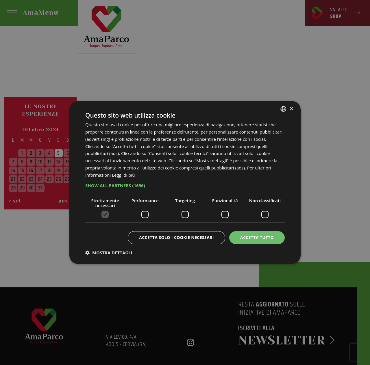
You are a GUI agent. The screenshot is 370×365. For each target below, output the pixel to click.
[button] (185, 185)
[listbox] (283, 109)
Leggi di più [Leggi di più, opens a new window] (123, 175)
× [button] (291, 108)
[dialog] (185, 182)
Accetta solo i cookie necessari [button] (176, 237)
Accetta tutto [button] (257, 237)
